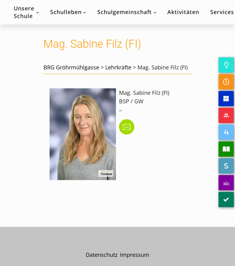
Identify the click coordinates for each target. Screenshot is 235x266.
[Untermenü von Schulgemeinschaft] (155, 12)
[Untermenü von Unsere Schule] (37, 12)
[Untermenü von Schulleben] (84, 12)
